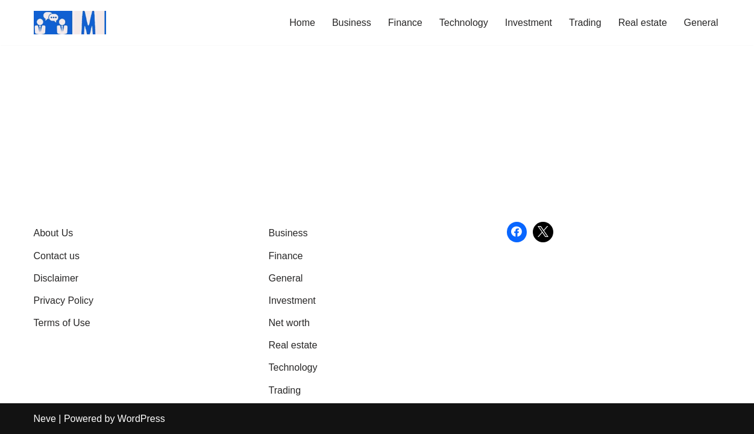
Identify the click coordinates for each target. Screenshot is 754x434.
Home (302, 22)
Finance (405, 22)
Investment (528, 22)
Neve (45, 419)
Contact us (57, 256)
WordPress (141, 419)
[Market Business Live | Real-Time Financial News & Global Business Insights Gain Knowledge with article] (70, 22)
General (701, 22)
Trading (585, 22)
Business (351, 22)
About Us (54, 233)
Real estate (642, 22)
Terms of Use (62, 323)
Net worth (289, 323)
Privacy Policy (64, 300)
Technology (463, 22)
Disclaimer (56, 278)
